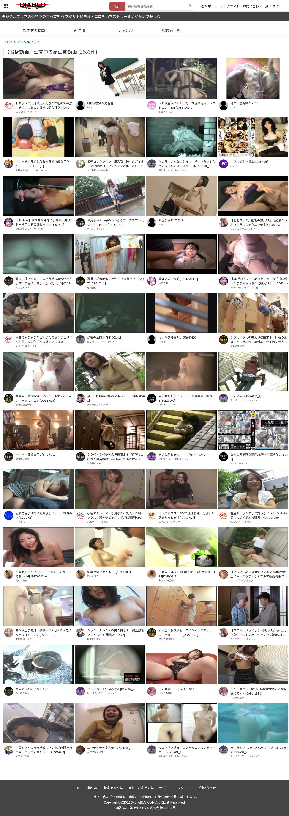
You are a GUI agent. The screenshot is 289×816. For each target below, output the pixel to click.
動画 (117, 6)
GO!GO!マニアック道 (26, 111)
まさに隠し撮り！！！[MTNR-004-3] (183, 454)
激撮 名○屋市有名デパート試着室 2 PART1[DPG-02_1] (115, 280)
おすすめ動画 (34, 30)
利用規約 (92, 787)
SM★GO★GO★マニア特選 (29, 228)
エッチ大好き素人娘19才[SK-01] (108, 747)
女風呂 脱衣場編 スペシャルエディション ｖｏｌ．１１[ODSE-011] (187, 632)
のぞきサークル (167, 341)
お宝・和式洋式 (167, 580)
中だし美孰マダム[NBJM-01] (249, 161)
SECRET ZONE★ (167, 404)
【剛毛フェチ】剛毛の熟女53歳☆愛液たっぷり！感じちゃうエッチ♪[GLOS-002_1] (258, 222)
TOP (76, 787)
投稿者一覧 (171, 30)
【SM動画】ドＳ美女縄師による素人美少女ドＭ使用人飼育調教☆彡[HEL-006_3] (44, 222)
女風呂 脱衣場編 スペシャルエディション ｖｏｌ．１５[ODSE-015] (44, 398)
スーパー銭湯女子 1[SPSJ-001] (36, 454)
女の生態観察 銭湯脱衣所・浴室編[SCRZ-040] (259, 456)
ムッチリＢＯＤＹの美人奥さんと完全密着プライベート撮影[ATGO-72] (115, 632)
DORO (233, 107)
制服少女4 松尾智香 (100, 103)
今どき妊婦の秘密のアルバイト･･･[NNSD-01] (116, 398)
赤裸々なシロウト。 (97, 751)
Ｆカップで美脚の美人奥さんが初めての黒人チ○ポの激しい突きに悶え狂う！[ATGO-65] (44, 105)
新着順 (79, 30)
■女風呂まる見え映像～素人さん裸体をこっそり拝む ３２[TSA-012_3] (44, 632)
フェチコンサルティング (242, 228)
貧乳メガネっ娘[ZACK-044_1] (178, 278)
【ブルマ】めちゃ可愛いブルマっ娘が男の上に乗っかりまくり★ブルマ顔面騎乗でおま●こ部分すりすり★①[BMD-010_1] (258, 574)
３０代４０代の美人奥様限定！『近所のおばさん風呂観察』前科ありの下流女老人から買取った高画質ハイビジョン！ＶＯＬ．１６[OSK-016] (115, 456)
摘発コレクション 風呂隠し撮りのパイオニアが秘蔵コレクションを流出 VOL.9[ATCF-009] (115, 163)
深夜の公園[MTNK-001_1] (104, 337)
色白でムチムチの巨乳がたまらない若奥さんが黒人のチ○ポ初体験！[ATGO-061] (44, 339)
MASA (90, 107)
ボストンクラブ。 (96, 228)
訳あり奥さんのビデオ (98, 404)
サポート (209, 5)
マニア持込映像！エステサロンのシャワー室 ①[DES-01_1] (187, 749)
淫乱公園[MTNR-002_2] (245, 396)
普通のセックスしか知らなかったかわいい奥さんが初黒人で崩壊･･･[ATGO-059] (258, 515)
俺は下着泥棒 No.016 (244, 103)
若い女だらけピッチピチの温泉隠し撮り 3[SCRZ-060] (187, 398)
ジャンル (125, 30)
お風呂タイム (165, 111)
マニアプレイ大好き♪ (241, 580)
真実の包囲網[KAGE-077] (32, 689)
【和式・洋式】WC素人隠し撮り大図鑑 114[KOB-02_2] (187, 574)
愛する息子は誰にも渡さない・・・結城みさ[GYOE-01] (44, 515)
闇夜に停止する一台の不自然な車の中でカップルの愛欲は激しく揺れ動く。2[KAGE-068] (44, 280)
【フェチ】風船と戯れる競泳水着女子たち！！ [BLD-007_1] (42, 163)
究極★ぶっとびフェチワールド (32, 170)
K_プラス (20, 521)
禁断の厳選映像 (24, 404)
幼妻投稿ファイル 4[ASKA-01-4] (109, 572)
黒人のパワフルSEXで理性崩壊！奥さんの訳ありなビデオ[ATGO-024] (186, 515)
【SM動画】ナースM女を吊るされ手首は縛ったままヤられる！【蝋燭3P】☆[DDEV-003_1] (259, 280)
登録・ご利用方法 (141, 787)
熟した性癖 (21, 580)
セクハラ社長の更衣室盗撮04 (178, 337)
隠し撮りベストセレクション (173, 170)
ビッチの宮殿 (165, 693)
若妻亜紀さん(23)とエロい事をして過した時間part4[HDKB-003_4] (43, 574)
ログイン (275, 5)
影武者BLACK (22, 287)
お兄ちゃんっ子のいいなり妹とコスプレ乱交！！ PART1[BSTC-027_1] (115, 222)
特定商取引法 (113, 787)
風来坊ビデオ (94, 639)
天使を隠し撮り (24, 639)
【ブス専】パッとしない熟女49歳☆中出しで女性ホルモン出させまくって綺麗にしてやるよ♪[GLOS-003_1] (258, 632)
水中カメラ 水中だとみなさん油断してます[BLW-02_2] (258, 749)
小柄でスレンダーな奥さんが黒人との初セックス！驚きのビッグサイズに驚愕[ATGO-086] (115, 515)
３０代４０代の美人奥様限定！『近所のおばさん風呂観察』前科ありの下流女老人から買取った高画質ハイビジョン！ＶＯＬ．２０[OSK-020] (258, 339)
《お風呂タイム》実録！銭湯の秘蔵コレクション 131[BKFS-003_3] (187, 105)
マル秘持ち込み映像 (97, 170)
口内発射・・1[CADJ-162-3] (177, 689)
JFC (232, 165)
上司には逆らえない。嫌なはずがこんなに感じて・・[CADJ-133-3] (258, 691)
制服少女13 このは (171, 220)
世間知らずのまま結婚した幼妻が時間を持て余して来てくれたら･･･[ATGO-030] (44, 749)
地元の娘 (163, 283)
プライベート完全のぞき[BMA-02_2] (111, 689)
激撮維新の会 (237, 345)
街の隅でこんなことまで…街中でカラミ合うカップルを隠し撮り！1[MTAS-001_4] (187, 163)
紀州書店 (91, 287)
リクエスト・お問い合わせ (241, 5)
